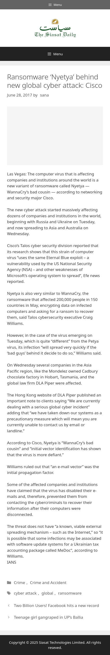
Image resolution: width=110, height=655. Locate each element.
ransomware (70, 593)
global (47, 593)
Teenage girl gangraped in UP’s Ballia (48, 617)
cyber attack (25, 593)
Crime (19, 582)
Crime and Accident (48, 582)
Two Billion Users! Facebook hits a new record (56, 605)
